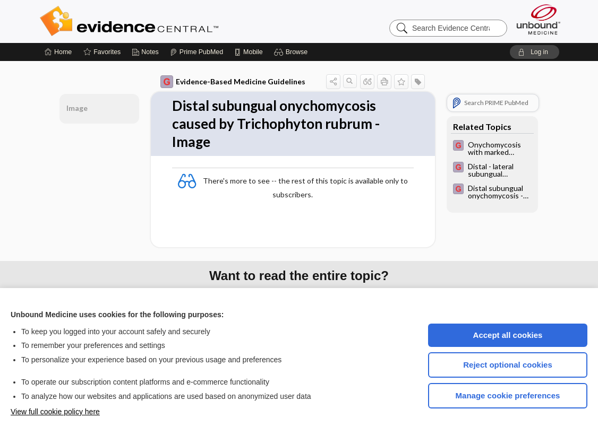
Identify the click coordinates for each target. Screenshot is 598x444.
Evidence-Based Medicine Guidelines (232, 81)
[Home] (58, 52)
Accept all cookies (508, 334)
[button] (292, 52)
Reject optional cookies (507, 364)
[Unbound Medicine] (538, 19)
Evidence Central (171, 21)
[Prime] (196, 52)
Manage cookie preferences (508, 395)
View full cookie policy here (55, 411)
